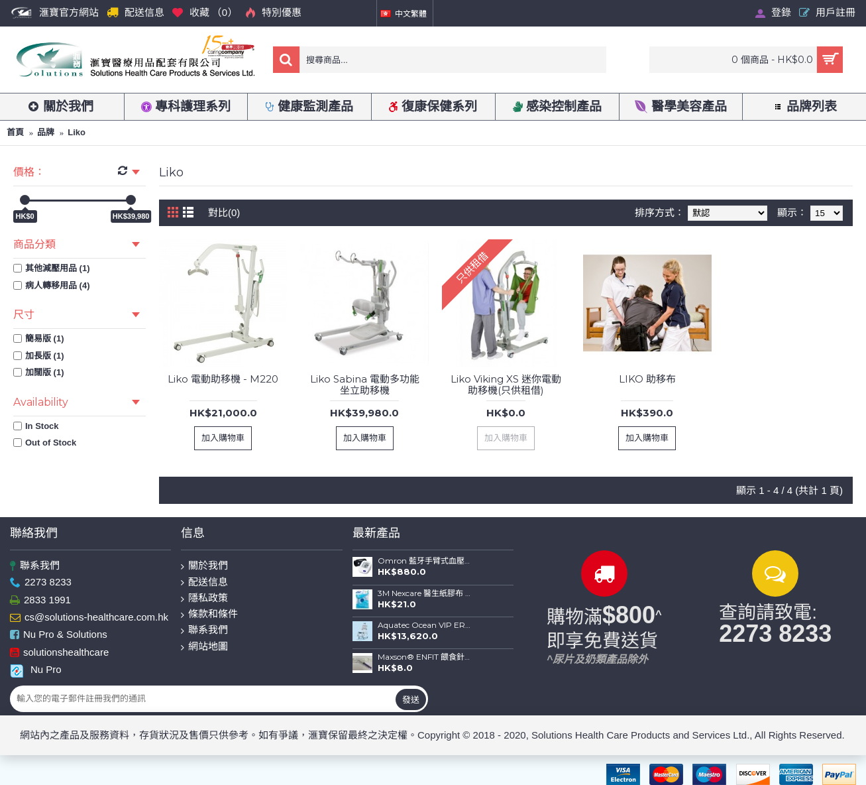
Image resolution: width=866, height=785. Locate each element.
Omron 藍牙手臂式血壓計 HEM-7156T (425, 561)
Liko (76, 132)
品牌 (45, 132)
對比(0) (224, 212)
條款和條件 (209, 614)
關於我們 (204, 566)
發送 (410, 699)
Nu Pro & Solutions (58, 635)
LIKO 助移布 (647, 379)
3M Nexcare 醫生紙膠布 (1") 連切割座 (425, 593)
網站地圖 (204, 646)
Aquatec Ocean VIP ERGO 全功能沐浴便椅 (425, 625)
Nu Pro (36, 670)
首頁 (15, 132)
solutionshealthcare (59, 652)
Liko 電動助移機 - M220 (223, 379)
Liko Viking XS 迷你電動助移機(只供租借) (506, 384)
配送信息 (204, 582)
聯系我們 (35, 566)
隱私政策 (204, 598)
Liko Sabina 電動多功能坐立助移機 (364, 384)
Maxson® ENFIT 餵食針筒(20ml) (425, 657)
